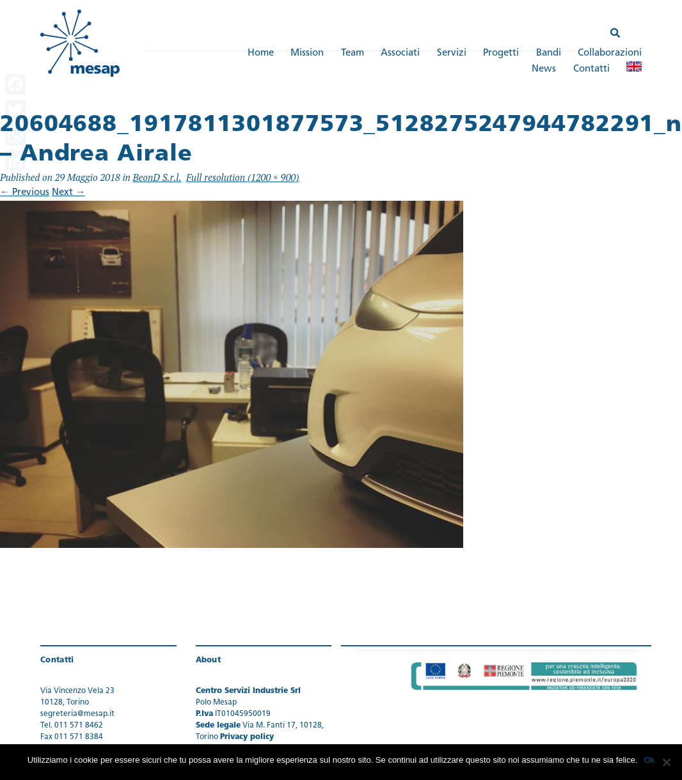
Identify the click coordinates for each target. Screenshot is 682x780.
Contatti (591, 69)
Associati (400, 53)
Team (352, 53)
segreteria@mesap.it (77, 714)
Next (68, 193)
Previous (24, 193)
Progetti (501, 53)
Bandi (548, 53)
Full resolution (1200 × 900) (242, 177)
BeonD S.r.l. (156, 177)
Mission (307, 53)
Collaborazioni (610, 53)
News (544, 69)
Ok (649, 760)
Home (261, 53)
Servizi (451, 53)
